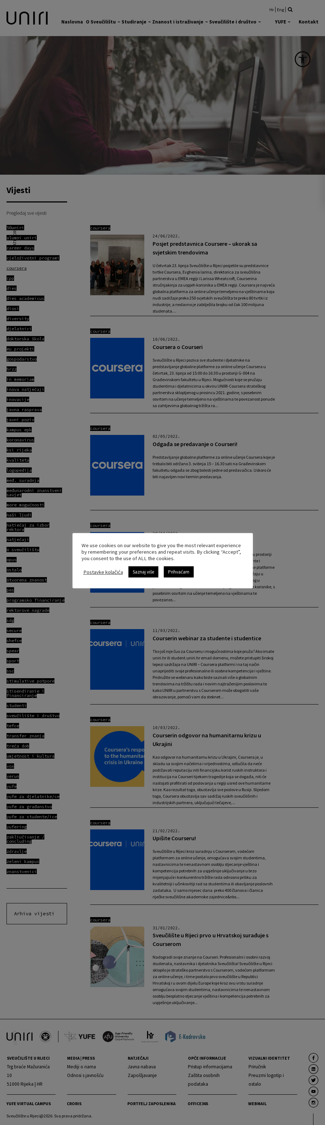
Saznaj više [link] (143, 572)
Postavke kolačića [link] (103, 572)
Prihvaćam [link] (178, 572)
